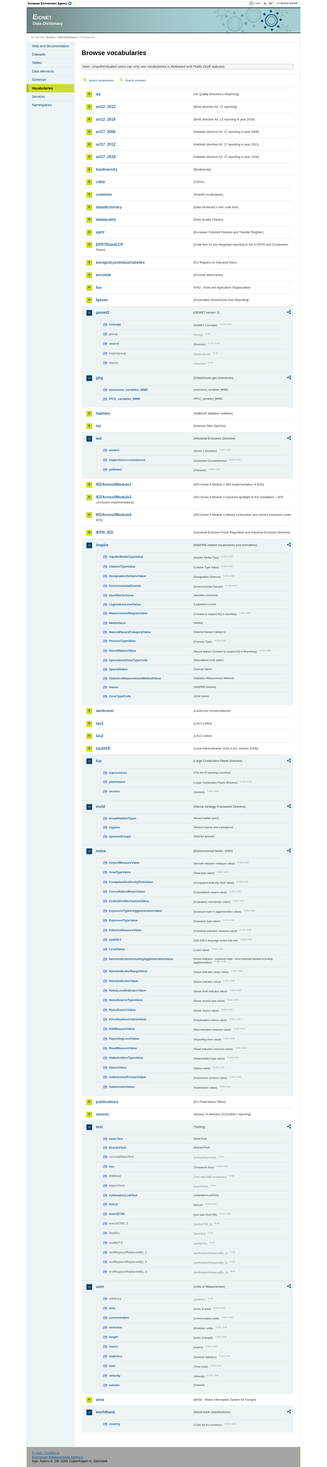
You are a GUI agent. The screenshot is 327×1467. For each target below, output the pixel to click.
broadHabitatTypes (122, 818)
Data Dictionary (67, 37)
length (113, 1337)
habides (103, 413)
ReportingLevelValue (124, 1038)
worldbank (105, 1412)
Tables (37, 63)
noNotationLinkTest (123, 1195)
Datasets (38, 54)
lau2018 (103, 748)
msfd (100, 807)
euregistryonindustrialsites (120, 262)
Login (257, 3)
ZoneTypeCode (120, 696)
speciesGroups (120, 836)
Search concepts (135, 80)
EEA (51, 3)
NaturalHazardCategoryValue (130, 632)
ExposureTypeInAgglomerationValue (135, 911)
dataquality (106, 219)
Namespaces (42, 105)
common (104, 194)
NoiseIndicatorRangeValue (128, 971)
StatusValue (117, 1067)
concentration (119, 1317)
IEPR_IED (104, 532)
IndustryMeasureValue (125, 930)
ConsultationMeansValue (127, 891)
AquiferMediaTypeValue (126, 556)
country (114, 1424)
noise (101, 851)
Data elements (43, 71)
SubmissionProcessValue (127, 1077)
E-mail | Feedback (45, 1453)
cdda (100, 182)
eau (111, 1166)
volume (114, 1385)
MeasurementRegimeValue (128, 613)
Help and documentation (50, 46)
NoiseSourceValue (122, 1010)
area (112, 1308)
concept (115, 324)
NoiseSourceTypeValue (126, 1000)
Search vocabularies (101, 80)
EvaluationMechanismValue (129, 901)
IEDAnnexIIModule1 (113, 484)
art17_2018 (106, 157)
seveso (102, 1114)
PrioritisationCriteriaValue (127, 1019)
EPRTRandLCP (109, 245)
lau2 (100, 736)
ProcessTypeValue (122, 641)
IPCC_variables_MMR (124, 399)
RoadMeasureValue (123, 1048)
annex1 (114, 450)
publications (107, 1102)
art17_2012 (106, 144)
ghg (99, 378)
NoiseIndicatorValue (123, 981)
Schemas (39, 80)
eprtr (100, 232)
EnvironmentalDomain (125, 586)
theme (113, 687)
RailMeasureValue (122, 1029)
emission (115, 1327)
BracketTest (117, 1147)
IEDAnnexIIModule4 (113, 515)
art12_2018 (106, 119)
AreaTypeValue (120, 872)
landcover (105, 711)
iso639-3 (115, 939)
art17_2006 (106, 132)
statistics (115, 1356)
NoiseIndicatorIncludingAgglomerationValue (141, 959)
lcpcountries (118, 773)
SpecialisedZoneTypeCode (128, 660)
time (112, 1366)
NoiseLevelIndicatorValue (127, 990)
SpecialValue (118, 669)
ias (98, 426)
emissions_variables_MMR (128, 390)
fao (99, 287)
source (114, 343)
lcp (98, 761)
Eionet (50, 37)
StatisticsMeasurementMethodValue (135, 678)
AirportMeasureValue (124, 862)
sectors (114, 791)
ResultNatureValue (122, 650)
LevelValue (117, 949)
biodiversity (106, 169)
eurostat (103, 275)
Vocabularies (42, 88)
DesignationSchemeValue (127, 576)
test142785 (116, 1214)
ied (98, 438)
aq (98, 94)
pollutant (115, 469)
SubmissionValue (121, 1087)
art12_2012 (106, 107)
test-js (113, 1204)
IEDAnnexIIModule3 (113, 497)
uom (100, 1287)
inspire (102, 545)
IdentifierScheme (121, 595)
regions (114, 827)
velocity (114, 1375)
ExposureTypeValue (123, 920)
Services (38, 96)
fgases (102, 300)
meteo (113, 1346)
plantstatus (117, 782)
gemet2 (102, 312)
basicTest (116, 1139)
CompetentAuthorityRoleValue (131, 882)
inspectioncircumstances (127, 460)
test (99, 1127)
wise (100, 1400)
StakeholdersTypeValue (126, 1057)
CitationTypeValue (122, 566)
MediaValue (117, 623)
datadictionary (109, 207)
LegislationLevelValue (125, 604)
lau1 (100, 723)
